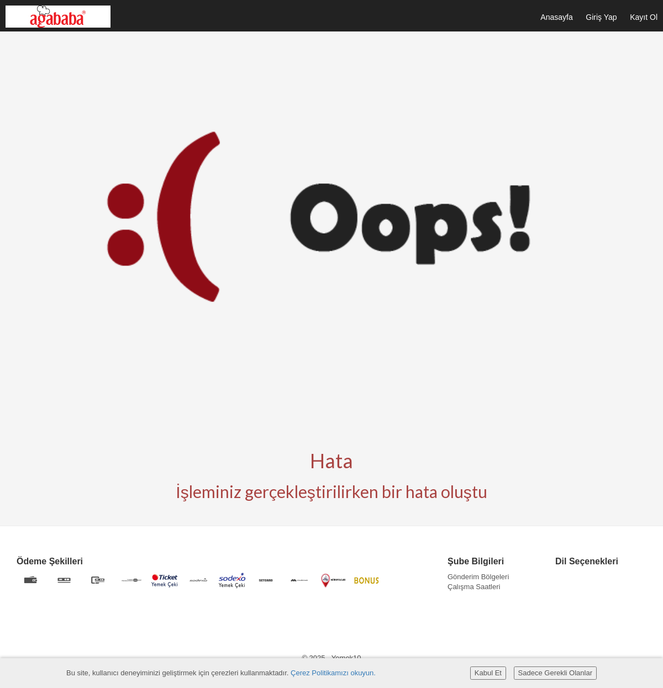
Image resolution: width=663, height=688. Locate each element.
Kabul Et (488, 673)
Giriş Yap (601, 17)
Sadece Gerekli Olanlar (555, 673)
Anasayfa (556, 17)
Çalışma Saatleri (474, 587)
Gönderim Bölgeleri (478, 577)
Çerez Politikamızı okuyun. (333, 673)
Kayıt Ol (643, 17)
